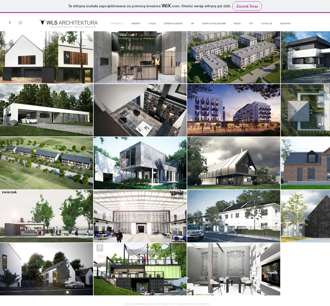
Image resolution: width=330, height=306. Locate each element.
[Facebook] (10, 23)
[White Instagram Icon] (312, 20)
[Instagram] (20, 23)
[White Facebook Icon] (304, 20)
